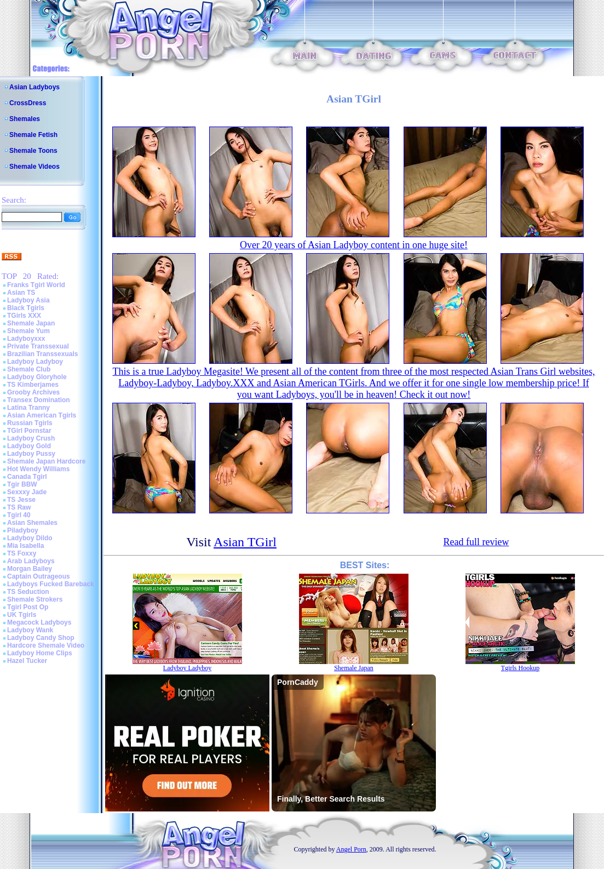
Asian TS (21, 292)
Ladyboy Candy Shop (40, 638)
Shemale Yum (28, 331)
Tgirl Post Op (27, 607)
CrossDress (27, 103)
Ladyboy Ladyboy (35, 361)
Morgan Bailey (29, 569)
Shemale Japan (31, 323)
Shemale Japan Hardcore (46, 461)
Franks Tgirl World (36, 285)
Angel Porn (351, 849)
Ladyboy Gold (29, 446)
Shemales (24, 119)
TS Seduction (28, 592)
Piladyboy (22, 530)
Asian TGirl (245, 542)
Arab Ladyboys (31, 561)
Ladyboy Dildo (30, 538)
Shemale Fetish (33, 135)
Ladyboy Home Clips (39, 653)
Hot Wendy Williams (38, 469)
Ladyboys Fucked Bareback (50, 584)
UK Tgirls (21, 615)
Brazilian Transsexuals (42, 354)
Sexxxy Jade (27, 492)
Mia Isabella (25, 546)
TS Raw (19, 507)
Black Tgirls (25, 308)
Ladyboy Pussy (31, 454)
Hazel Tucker (27, 661)
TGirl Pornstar (29, 430)
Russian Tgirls (30, 423)
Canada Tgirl (27, 477)
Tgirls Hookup (520, 668)
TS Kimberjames (33, 384)
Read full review (476, 541)
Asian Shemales (32, 523)
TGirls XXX (24, 315)
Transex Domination (38, 400)
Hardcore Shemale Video (45, 645)
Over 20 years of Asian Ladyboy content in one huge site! (354, 244)
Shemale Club (28, 369)
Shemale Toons (33, 151)
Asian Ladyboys (34, 87)
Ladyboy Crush (31, 438)
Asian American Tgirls (41, 415)
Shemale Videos (34, 166)
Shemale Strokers (34, 599)
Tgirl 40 (19, 515)
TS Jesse (21, 500)
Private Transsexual (38, 346)
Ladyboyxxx (26, 338)
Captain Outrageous (38, 576)
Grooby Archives (33, 392)
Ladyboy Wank (30, 630)
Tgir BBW (22, 484)
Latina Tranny (28, 407)
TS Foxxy (21, 553)
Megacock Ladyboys (39, 622)
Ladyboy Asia (28, 300)
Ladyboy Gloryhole (37, 377)
